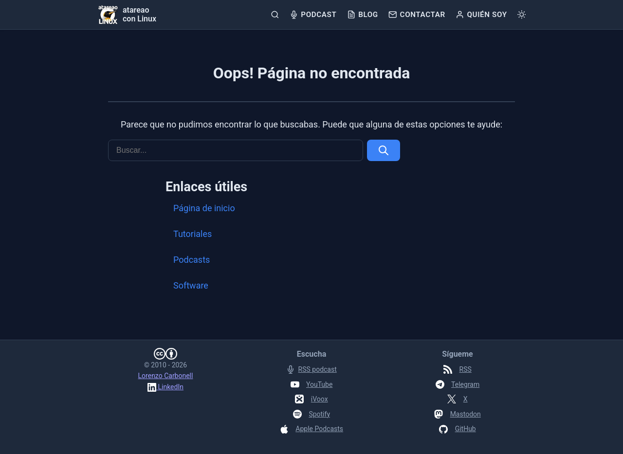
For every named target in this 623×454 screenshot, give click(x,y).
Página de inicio (204, 208)
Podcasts (191, 259)
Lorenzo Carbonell (165, 376)
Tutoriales (192, 234)
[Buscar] (275, 14)
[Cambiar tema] (522, 14)
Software (190, 285)
